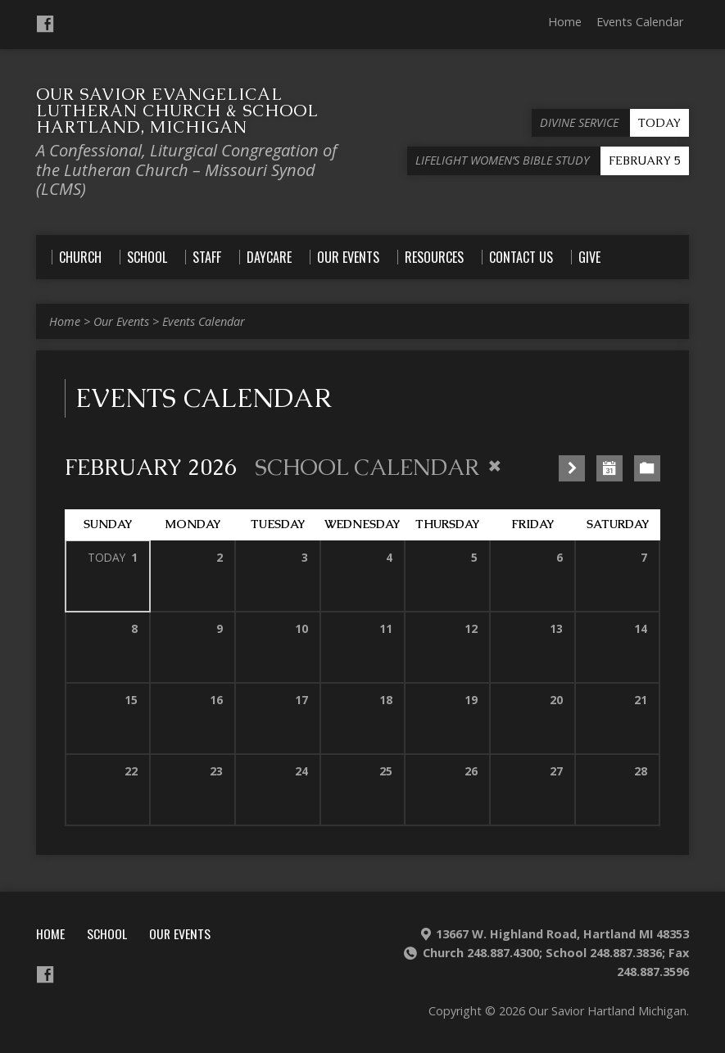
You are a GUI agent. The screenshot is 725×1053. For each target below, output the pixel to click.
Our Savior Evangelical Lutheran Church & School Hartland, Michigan (177, 111)
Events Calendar (639, 21)
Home (565, 21)
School (107, 933)
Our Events (121, 321)
